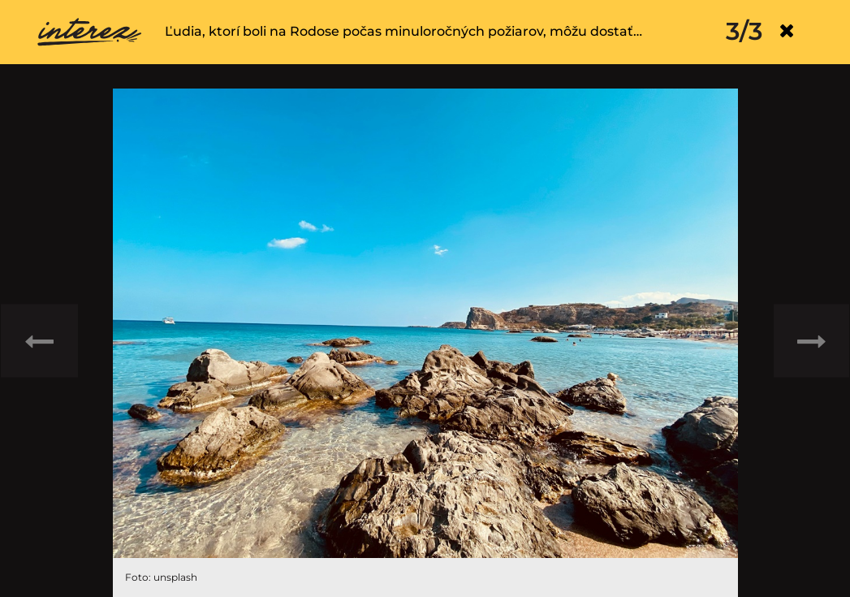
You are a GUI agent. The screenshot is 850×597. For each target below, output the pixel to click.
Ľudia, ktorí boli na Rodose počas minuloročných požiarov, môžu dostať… (403, 31)
